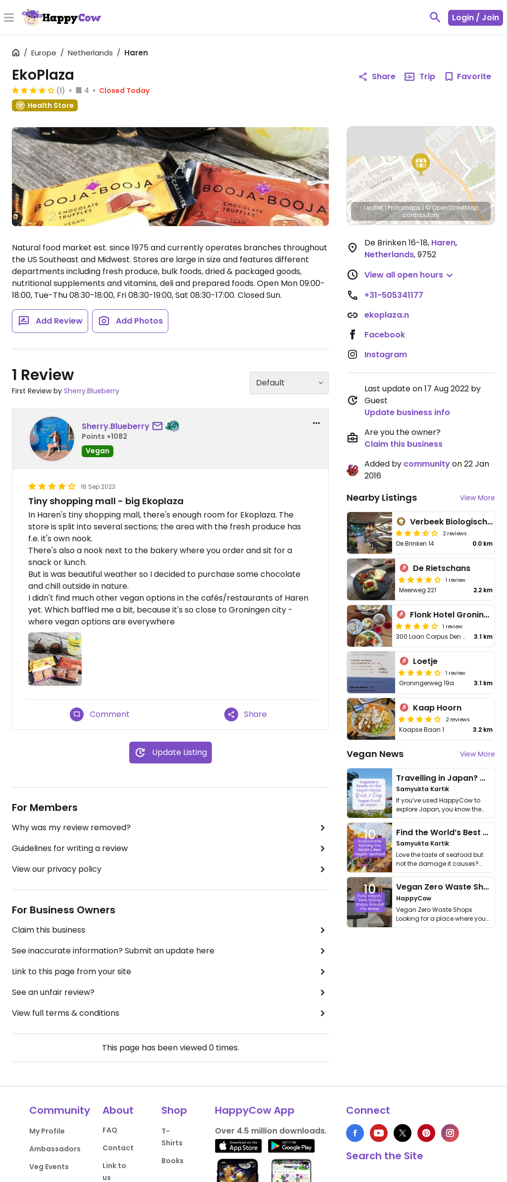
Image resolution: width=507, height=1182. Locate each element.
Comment (100, 714)
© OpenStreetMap (451, 207)
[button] (421, 164)
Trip (419, 77)
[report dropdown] (316, 423)
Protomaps (404, 207)
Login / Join (475, 17)
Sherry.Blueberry (91, 391)
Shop (174, 1110)
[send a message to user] (159, 426)
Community (59, 1110)
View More (477, 498)
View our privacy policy (170, 869)
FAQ (109, 1130)
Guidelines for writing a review (170, 848)
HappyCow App (255, 1110)
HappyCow (413, 898)
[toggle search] (435, 17)
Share (245, 714)
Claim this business (170, 930)
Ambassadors (55, 1149)
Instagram (385, 354)
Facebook (384, 334)
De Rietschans (441, 568)
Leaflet (373, 207)
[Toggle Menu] (9, 18)
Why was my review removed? (170, 828)
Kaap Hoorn (437, 707)
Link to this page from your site (170, 972)
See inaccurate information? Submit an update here (170, 951)
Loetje (425, 661)
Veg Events (49, 1167)
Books (172, 1161)
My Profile (47, 1131)
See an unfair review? (170, 992)
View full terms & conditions (170, 1013)
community (427, 464)
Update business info (407, 412)
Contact (118, 1148)
